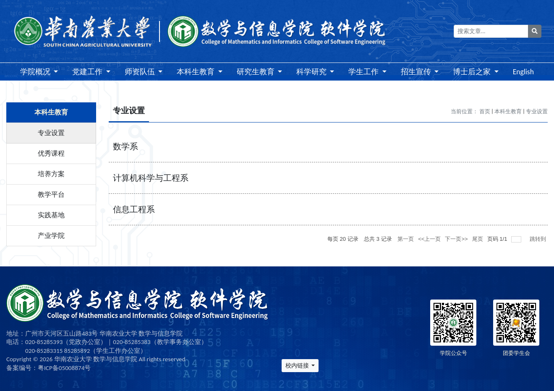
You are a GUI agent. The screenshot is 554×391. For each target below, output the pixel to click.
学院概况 (36, 71)
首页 (484, 111)
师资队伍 (141, 71)
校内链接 (297, 365)
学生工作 (364, 71)
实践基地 (51, 215)
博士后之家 (472, 71)
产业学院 (51, 236)
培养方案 (51, 174)
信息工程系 (134, 209)
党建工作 (88, 71)
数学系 (125, 146)
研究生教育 (256, 71)
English (523, 71)
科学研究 (312, 71)
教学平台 (51, 194)
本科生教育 (196, 71)
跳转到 (539, 239)
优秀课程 (51, 153)
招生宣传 (417, 71)
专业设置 (51, 133)
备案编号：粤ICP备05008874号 (48, 368)
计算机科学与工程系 (150, 178)
